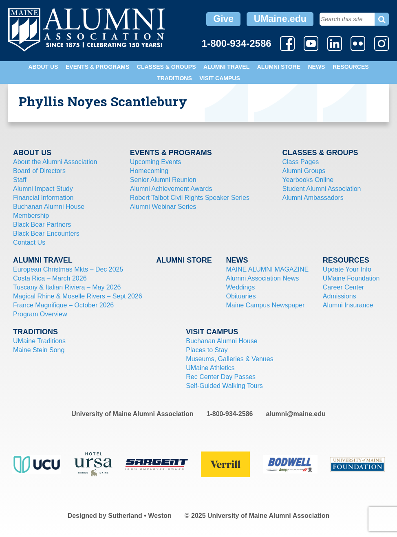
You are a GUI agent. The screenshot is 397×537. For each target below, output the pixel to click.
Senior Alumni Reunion (163, 179)
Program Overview (40, 314)
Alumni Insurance (348, 305)
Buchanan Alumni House (48, 206)
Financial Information (43, 197)
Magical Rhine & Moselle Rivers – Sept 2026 (77, 296)
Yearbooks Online (308, 179)
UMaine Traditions (39, 341)
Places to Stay (206, 349)
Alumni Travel (226, 67)
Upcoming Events (155, 161)
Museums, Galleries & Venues (229, 358)
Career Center (343, 287)
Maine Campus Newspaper (265, 305)
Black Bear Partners (42, 224)
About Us (43, 67)
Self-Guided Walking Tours (224, 385)
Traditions (174, 78)
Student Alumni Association (321, 188)
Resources (351, 67)
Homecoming (149, 170)
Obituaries (241, 296)
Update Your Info (347, 269)
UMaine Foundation (351, 278)
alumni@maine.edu (295, 413)
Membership (31, 215)
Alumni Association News (262, 278)
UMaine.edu (280, 18)
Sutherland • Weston (140, 515)
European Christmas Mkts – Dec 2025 (68, 269)
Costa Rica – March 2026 (50, 278)
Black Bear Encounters (46, 233)
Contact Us (29, 242)
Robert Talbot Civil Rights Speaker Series (189, 197)
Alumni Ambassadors (313, 197)
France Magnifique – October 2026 (63, 305)
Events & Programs (97, 67)
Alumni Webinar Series (163, 206)
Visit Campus (219, 78)
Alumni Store (278, 67)
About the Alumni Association (55, 161)
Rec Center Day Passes (221, 376)
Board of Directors (39, 170)
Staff (19, 179)
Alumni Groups (304, 170)
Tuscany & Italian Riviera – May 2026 (67, 287)
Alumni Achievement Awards (171, 188)
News (316, 67)
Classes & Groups (166, 67)
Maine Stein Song (38, 349)
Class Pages (300, 161)
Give (223, 18)
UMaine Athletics (210, 367)
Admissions (339, 296)
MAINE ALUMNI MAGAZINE (267, 269)
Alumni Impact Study (43, 188)
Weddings (240, 287)
